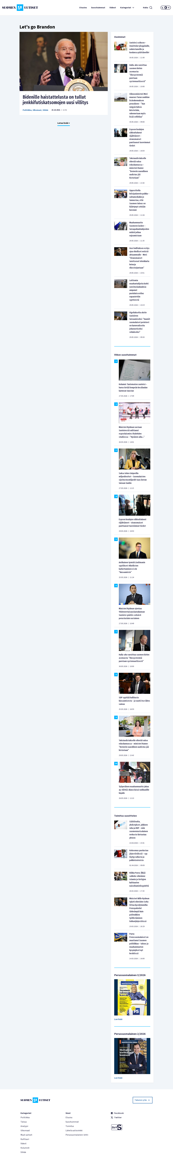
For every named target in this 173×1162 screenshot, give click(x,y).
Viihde (45, 110)
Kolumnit (25, 1147)
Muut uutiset (26, 1134)
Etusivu (83, 7)
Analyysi (24, 1126)
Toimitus (70, 1126)
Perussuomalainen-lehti (77, 1134)
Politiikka (27, 110)
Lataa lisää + (63, 123)
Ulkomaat (37, 110)
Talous (24, 1121)
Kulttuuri (25, 1139)
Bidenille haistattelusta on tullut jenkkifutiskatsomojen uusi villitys (55, 99)
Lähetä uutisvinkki (74, 1130)
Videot (112, 7)
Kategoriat (127, 7)
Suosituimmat (98, 7)
